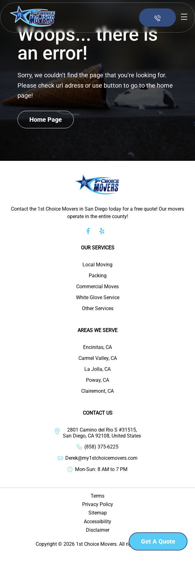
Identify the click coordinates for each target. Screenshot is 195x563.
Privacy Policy (97, 504)
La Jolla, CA (97, 369)
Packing (98, 276)
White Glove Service (97, 297)
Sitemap (97, 513)
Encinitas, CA (97, 347)
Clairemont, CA (97, 391)
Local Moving (97, 265)
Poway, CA (97, 380)
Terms (97, 496)
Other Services (97, 308)
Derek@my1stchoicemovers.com (101, 458)
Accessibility (97, 522)
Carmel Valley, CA (97, 358)
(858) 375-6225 (101, 447)
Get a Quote (158, 541)
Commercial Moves (97, 286)
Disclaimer (97, 530)
